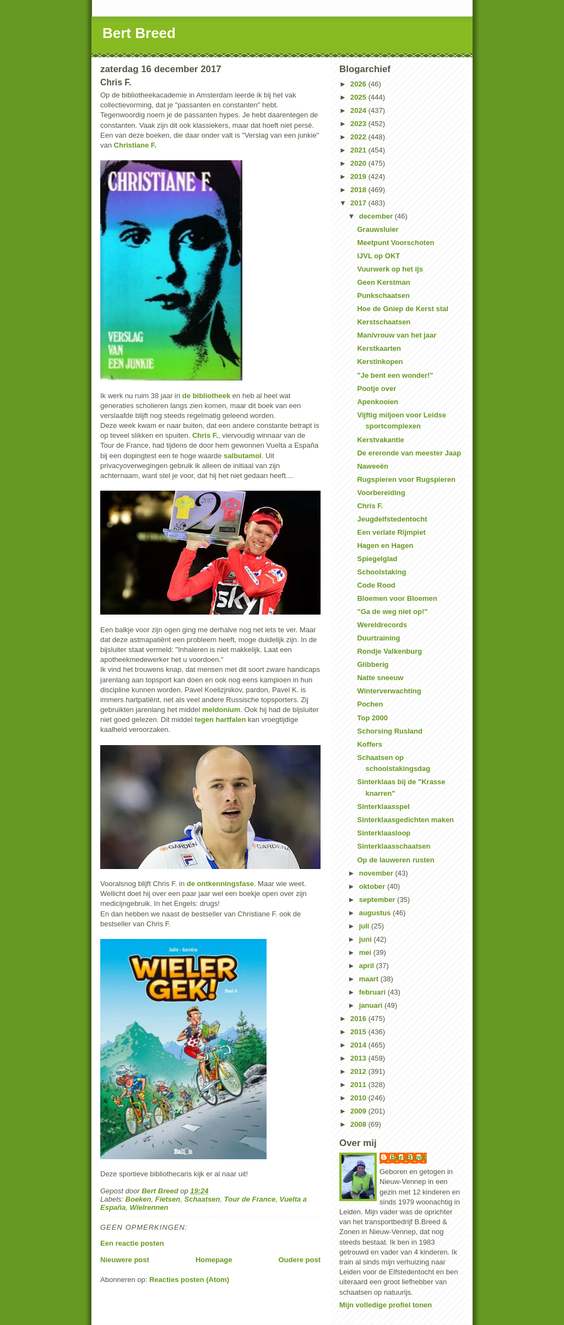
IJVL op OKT (378, 256)
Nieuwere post (124, 1260)
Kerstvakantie (380, 440)
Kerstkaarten (379, 348)
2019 (359, 176)
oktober (373, 886)
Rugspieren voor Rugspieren (406, 479)
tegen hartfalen (220, 719)
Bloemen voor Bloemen (397, 598)
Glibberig (372, 664)
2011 (359, 1084)
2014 (359, 1045)
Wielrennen (148, 1207)
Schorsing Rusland (389, 731)
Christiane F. (135, 145)
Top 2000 (372, 718)
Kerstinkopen (380, 361)
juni (366, 939)
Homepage (214, 1260)
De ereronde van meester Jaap (409, 453)
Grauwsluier (377, 229)
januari (371, 1005)
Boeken (138, 1199)
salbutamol (243, 456)
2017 (359, 203)
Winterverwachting (389, 691)
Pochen (370, 704)
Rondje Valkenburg (389, 651)
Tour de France (249, 1199)
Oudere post (299, 1260)
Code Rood (376, 585)
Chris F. (205, 435)
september (378, 899)
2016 (359, 1018)
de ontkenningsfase (220, 883)
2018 (359, 190)
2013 (359, 1058)
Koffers (369, 744)
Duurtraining (378, 638)
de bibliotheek (206, 396)
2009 (359, 1111)
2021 (359, 150)
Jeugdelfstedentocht (392, 519)
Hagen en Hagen (385, 545)
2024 (359, 110)
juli (365, 926)
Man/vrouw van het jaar (396, 335)
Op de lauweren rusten (395, 860)
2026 (359, 84)
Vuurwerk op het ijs (389, 269)
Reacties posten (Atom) (189, 1279)
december (377, 216)
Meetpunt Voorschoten (395, 242)
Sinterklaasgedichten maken (405, 820)
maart (370, 979)
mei (366, 952)
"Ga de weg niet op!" (392, 611)
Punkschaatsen (383, 295)
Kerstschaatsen (383, 322)
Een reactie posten (132, 1243)
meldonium (221, 709)
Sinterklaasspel (383, 806)
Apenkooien (377, 402)
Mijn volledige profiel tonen (385, 1305)
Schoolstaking (381, 572)
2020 (359, 163)
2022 (359, 137)
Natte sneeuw (380, 678)
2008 (359, 1124)
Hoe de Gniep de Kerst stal (402, 309)
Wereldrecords (382, 625)
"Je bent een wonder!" (395, 375)
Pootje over (376, 388)
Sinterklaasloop (383, 833)
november (377, 873)
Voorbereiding (381, 492)
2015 (359, 1032)
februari (373, 992)
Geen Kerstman (383, 282)
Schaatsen (202, 1199)
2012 (359, 1071)
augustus (376, 913)
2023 (359, 124)
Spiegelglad (377, 559)
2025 (359, 97)
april (367, 966)
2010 (359, 1098)
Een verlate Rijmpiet (391, 532)
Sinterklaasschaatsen (393, 846)
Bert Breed (139, 33)
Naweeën (372, 466)
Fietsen (168, 1199)
